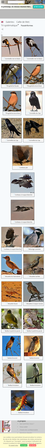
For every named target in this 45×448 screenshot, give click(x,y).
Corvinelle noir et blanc (12, 59)
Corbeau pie (24, 168)
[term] (14, 2)
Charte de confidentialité (29, 430)
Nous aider (24, 427)
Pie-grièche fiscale (13, 86)
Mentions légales (26, 433)
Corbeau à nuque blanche (23, 195)
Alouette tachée (34, 276)
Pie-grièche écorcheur (34, 86)
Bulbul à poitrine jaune (12, 331)
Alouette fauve (13, 304)
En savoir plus (13, 445)
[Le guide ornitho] (6, 426)
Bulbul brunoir (12, 358)
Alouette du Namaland (12, 276)
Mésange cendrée (34, 249)
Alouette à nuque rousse (34, 304)
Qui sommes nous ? (27, 424)
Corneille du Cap (34, 113)
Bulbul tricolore (13, 385)
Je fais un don (38, 7)
